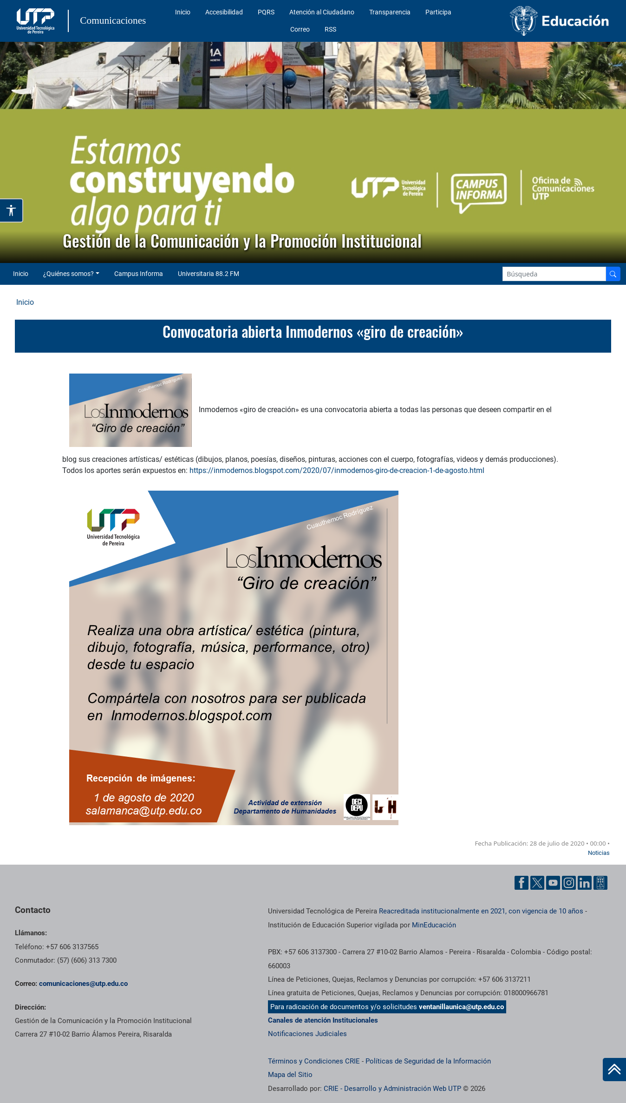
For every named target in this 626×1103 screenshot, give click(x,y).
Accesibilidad (224, 12)
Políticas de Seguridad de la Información (428, 1061)
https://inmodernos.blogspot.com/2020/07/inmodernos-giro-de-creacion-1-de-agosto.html (336, 470)
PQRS (266, 12)
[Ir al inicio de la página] (614, 1069)
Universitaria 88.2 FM (208, 273)
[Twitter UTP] (537, 883)
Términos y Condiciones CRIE (314, 1061)
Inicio (182, 12)
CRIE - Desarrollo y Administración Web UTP (392, 1088)
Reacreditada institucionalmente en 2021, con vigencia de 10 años (481, 911)
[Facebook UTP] (521, 883)
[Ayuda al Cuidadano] (600, 883)
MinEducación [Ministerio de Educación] (434, 925)
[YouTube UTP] (553, 883)
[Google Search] (554, 274)
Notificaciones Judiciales (307, 1034)
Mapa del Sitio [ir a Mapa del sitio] (290, 1074)
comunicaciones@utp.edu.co (83, 983)
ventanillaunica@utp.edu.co (461, 1007)
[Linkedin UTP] (585, 883)
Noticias (599, 852)
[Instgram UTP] (569, 883)
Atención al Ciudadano (321, 12)
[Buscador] (613, 274)
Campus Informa (138, 273)
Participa (438, 12)
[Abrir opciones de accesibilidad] (11, 210)
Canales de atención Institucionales (323, 1020)
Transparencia (390, 12)
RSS (330, 29)
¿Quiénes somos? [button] (68, 273)
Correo (300, 29)
